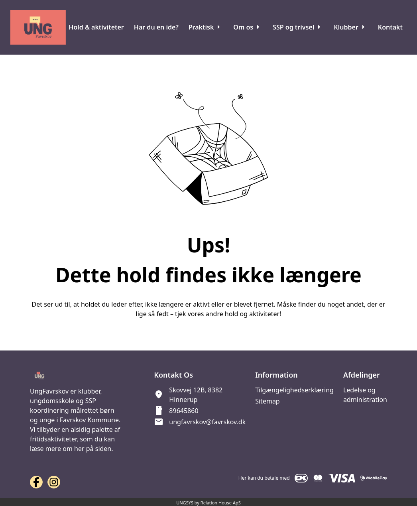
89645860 (183, 410)
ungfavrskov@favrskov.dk (207, 421)
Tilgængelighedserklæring (294, 390)
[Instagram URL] (53, 482)
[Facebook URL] (36, 482)
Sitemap (267, 401)
